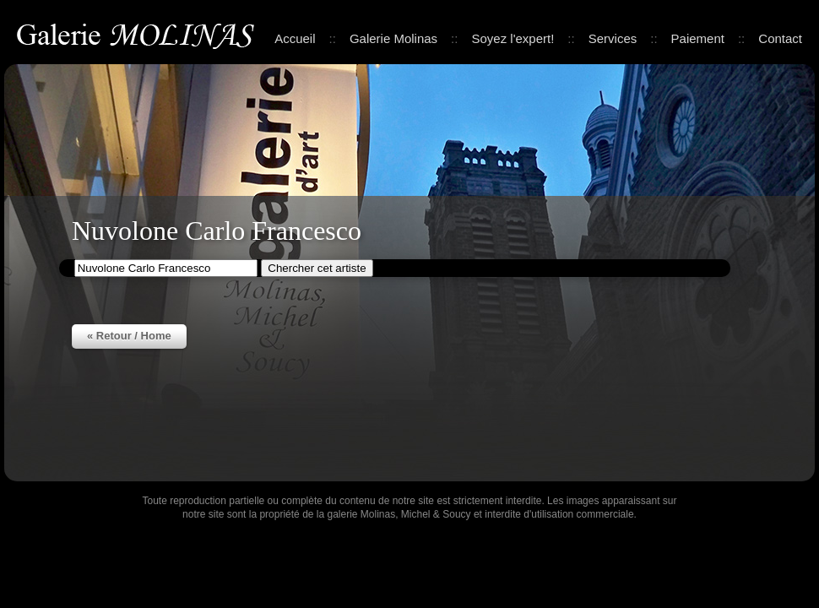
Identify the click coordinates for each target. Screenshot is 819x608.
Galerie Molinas (138, 33)
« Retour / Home (129, 335)
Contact (780, 38)
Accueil (294, 38)
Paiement (697, 38)
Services (612, 38)
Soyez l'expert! (512, 38)
